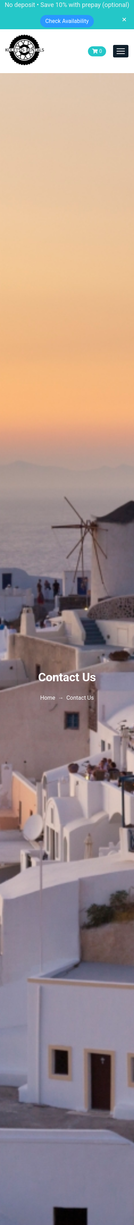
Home (47, 697)
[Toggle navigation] (120, 51)
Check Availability (67, 21)
